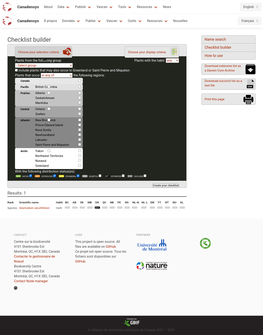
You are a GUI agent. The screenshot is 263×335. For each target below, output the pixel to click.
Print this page (214, 99)
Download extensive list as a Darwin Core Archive (223, 68)
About (48, 7)
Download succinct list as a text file (223, 83)
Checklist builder (218, 47)
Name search (215, 39)
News (167, 7)
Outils (132, 21)
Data (61, 7)
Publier (90, 21)
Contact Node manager (31, 281)
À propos (50, 21)
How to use (214, 56)
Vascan (102, 7)
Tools (122, 7)
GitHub (111, 247)
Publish (80, 7)
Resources (144, 7)
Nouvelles (180, 21)
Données (68, 21)
